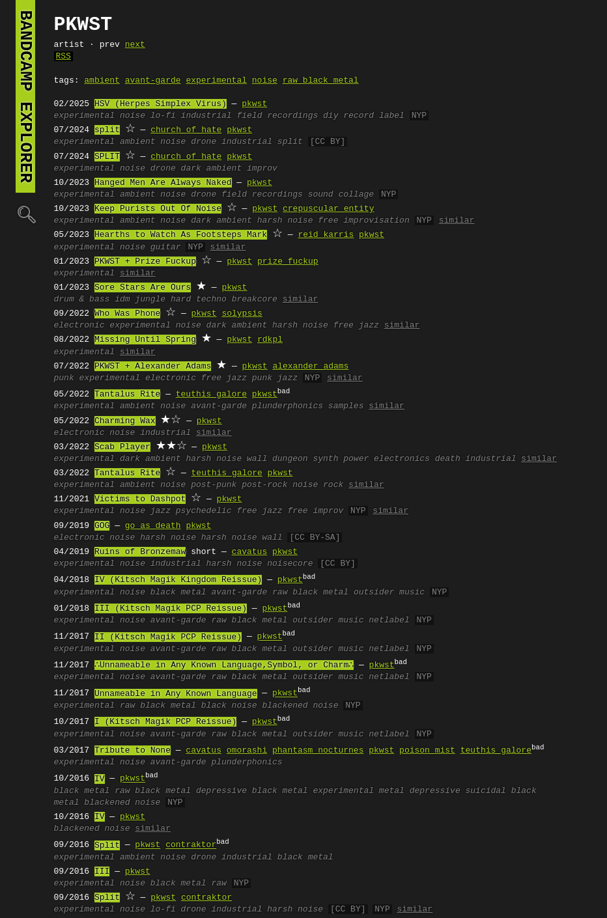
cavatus (250, 552)
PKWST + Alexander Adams (152, 366)
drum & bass (82, 299)
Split (107, 846)
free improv (315, 511)
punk (64, 378)
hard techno (199, 299)
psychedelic (204, 511)
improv (262, 168)
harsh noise (285, 221)
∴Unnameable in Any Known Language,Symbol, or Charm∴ (224, 665)
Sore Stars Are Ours (142, 288)
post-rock (264, 485)
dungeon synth (305, 459)
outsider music (389, 592)
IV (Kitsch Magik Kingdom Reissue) (178, 580)
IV (99, 779)
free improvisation (363, 221)
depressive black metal (252, 791)
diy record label (363, 116)
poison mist (427, 751)
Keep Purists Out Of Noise (157, 209)
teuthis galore (211, 394)
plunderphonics (287, 406)
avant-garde (153, 81)
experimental (216, 81)
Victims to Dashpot (140, 499)
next (135, 45)
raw (218, 883)
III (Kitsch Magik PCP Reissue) (170, 609)
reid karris (326, 235)
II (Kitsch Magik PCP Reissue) (168, 637)
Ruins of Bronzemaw (140, 552)
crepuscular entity (328, 209)
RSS (63, 57)
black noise (229, 706)
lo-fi (163, 116)
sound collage (341, 195)
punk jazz (275, 378)
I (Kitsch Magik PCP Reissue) (165, 722)
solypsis (241, 314)
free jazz (356, 325)
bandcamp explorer (25, 96)
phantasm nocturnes (317, 751)
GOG (101, 526)
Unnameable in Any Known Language (175, 694)
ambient (102, 81)
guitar (165, 247)
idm (122, 299)
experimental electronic (137, 378)
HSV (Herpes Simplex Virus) (160, 104)
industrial (206, 116)
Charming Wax (125, 421)
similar (457, 221)
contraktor (190, 846)
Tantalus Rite (127, 394)
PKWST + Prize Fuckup (145, 262)
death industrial (475, 459)
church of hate (185, 130)
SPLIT (107, 157)
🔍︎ (25, 214)
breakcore (254, 299)
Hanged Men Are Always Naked (163, 183)
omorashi (247, 751)
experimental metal (358, 791)
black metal (178, 592)
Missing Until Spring (145, 340)
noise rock (317, 485)
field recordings (277, 116)
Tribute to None (132, 751)
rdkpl (270, 340)
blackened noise (300, 706)
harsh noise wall (226, 459)
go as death (153, 526)
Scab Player (122, 447)
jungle (150, 299)
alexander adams (310, 366)
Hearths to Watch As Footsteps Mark (180, 235)
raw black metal (321, 81)
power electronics (386, 459)
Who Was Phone (127, 314)
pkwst (254, 104)
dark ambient (211, 168)
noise (264, 81)
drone (203, 142)
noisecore (290, 564)
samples (346, 406)
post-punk (213, 485)
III (101, 872)
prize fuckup (287, 262)
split (107, 130)
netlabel (389, 620)
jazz (160, 511)
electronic (79, 325)
